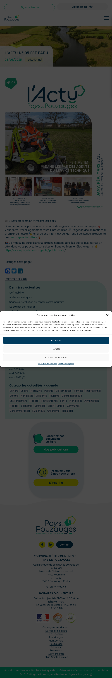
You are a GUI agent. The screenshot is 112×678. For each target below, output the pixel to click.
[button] (107, 315)
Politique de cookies (47, 363)
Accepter (56, 340)
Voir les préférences (56, 357)
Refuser (56, 348)
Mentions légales (66, 363)
